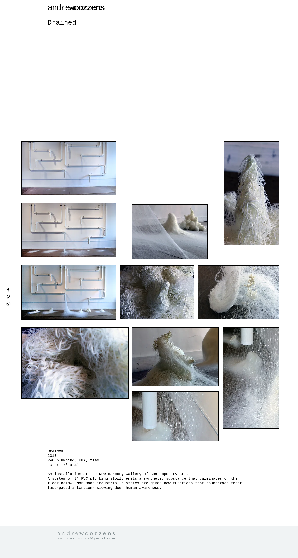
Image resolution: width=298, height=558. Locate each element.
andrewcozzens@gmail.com (87, 538)
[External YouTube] (150, 85)
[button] (19, 8)
